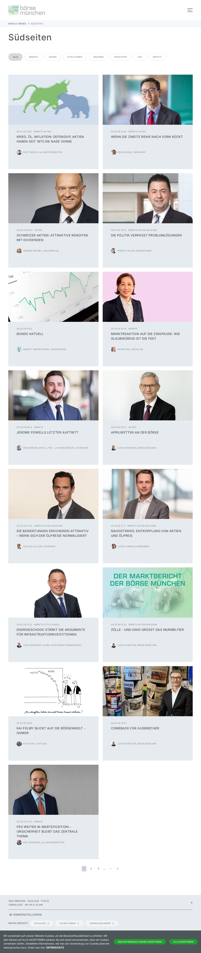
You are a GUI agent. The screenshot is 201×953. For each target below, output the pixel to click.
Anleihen (98, 57)
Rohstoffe (120, 57)
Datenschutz (55, 947)
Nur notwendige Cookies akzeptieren (140, 942)
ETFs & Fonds (74, 57)
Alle (15, 57)
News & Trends (17, 23)
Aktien (52, 57)
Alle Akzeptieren (183, 942)
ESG (140, 57)
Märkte (33, 57)
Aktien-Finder (69, 923)
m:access (41, 923)
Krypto (157, 57)
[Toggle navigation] (190, 10)
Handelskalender (102, 923)
